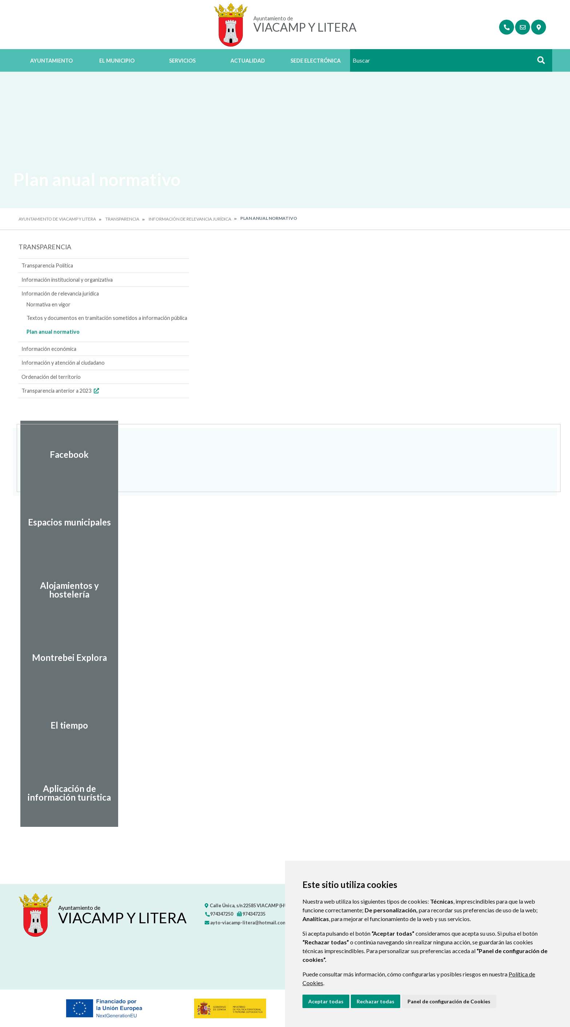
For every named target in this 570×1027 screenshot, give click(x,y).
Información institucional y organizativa (67, 280)
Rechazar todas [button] (375, 1001)
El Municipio (117, 61)
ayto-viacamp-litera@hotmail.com (246, 922)
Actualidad (247, 61)
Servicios (182, 61)
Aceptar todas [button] (326, 1001)
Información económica (48, 349)
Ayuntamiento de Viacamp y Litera (57, 219)
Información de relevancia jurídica (190, 219)
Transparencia (122, 219)
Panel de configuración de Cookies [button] (449, 1001)
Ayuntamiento (51, 61)
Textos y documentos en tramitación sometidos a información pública (107, 318)
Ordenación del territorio (51, 377)
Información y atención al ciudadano (63, 363)
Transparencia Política (47, 265)
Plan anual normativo (53, 332)
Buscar (538, 62)
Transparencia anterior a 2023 (61, 391)
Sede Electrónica (315, 61)
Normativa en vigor (49, 304)
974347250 (219, 914)
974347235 (251, 914)
